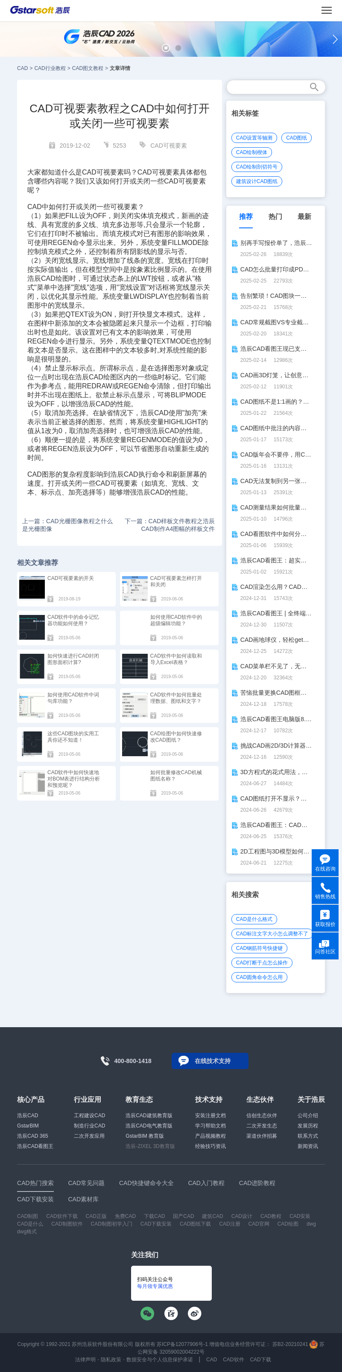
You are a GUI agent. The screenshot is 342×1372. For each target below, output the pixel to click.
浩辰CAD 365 (32, 1136)
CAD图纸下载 (195, 1224)
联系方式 (308, 1136)
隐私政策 (111, 1360)
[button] (166, 48)
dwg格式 (27, 1232)
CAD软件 (233, 1360)
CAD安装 (299, 1216)
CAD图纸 (296, 138)
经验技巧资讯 (210, 1146)
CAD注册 (229, 1224)
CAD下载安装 (156, 1224)
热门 (275, 216)
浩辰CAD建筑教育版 (149, 1116)
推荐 (246, 216)
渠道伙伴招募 (261, 1136)
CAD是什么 (30, 1224)
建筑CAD (212, 1216)
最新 (304, 216)
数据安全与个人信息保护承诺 (159, 1360)
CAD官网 (258, 1224)
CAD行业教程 (49, 68)
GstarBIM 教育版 (145, 1136)
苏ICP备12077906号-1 (182, 1344)
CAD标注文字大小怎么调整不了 (272, 934)
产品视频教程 (210, 1136)
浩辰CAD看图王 (35, 1146)
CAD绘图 (55, 278)
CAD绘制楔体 (251, 152)
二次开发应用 (89, 1136)
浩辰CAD (27, 1116)
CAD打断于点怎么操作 (262, 963)
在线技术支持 (213, 1060)
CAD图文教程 (87, 68)
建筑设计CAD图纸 (257, 181)
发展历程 (308, 1126)
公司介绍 (308, 1116)
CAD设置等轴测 (254, 138)
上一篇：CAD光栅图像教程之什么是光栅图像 (67, 525)
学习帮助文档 (210, 1126)
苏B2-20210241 (290, 1344)
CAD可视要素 (168, 145)
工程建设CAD (89, 1116)
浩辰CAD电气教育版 (149, 1126)
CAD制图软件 (66, 1224)
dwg (311, 1224)
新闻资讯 (308, 1146)
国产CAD (183, 1216)
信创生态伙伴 (261, 1116)
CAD (22, 68)
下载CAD (154, 1216)
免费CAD (125, 1216)
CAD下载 (260, 1360)
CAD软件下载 (61, 1216)
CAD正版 (96, 1216)
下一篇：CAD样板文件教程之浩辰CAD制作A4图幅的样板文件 (170, 525)
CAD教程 (270, 1216)
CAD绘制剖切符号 (257, 167)
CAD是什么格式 (254, 919)
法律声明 (85, 1360)
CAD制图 (27, 1216)
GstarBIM (28, 1126)
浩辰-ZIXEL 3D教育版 (150, 1146)
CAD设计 (241, 1216)
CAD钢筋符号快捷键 (259, 948)
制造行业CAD (89, 1126)
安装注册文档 (210, 1116)
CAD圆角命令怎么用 (259, 977)
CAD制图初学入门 (111, 1224)
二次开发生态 (261, 1126)
